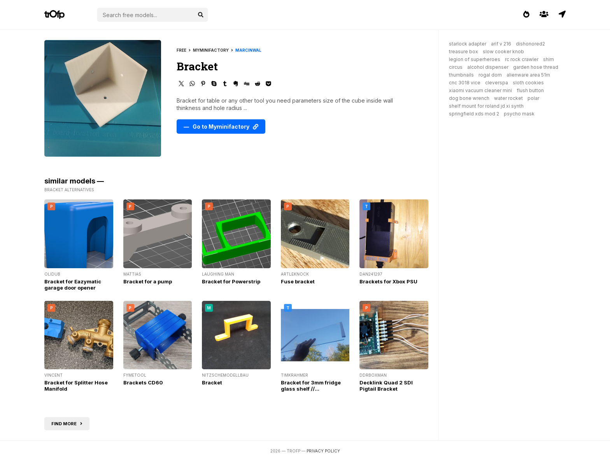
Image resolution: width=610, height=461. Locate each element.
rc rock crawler (521, 59)
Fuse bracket (298, 281)
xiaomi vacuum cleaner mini (480, 90)
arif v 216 (501, 44)
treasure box (463, 51)
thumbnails (461, 75)
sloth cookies (528, 83)
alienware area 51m (528, 75)
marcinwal (248, 50)
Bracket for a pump (147, 281)
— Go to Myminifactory (221, 126)
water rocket (508, 98)
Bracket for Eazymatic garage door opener (72, 284)
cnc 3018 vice (464, 83)
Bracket (212, 382)
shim (548, 59)
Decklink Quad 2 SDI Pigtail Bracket (386, 385)
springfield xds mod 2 (474, 114)
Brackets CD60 (143, 382)
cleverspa (496, 83)
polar (533, 98)
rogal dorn (490, 75)
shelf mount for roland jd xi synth (486, 106)
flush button (530, 90)
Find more (66, 423)
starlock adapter (467, 44)
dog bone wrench (469, 98)
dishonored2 (530, 44)
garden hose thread (535, 67)
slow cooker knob (503, 51)
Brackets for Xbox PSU (388, 281)
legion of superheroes (474, 59)
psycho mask (519, 114)
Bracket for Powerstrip (231, 281)
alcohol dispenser (487, 67)
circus (456, 67)
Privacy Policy (323, 451)
